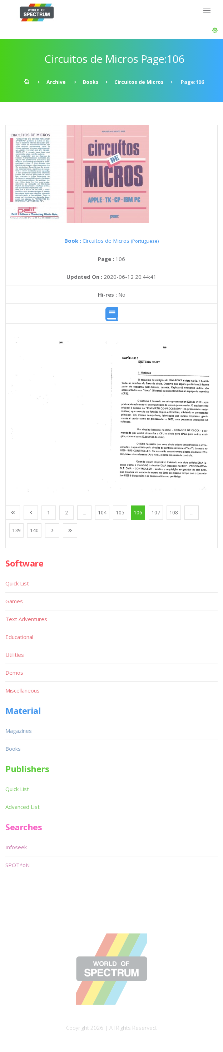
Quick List (17, 583)
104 (102, 512)
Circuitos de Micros (139, 82)
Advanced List (22, 806)
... (84, 512)
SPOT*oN (17, 865)
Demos (14, 672)
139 (16, 530)
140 (34, 530)
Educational (19, 636)
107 (156, 512)
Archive (56, 82)
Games (14, 601)
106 (138, 512)
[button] (215, 30)
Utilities (14, 654)
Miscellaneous (22, 690)
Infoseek (16, 847)
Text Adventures (26, 619)
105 (120, 512)
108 (173, 512)
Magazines (18, 730)
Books (91, 82)
